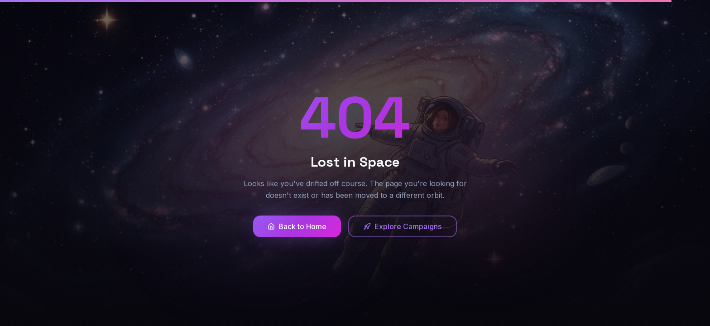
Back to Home (297, 226)
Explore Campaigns (402, 226)
